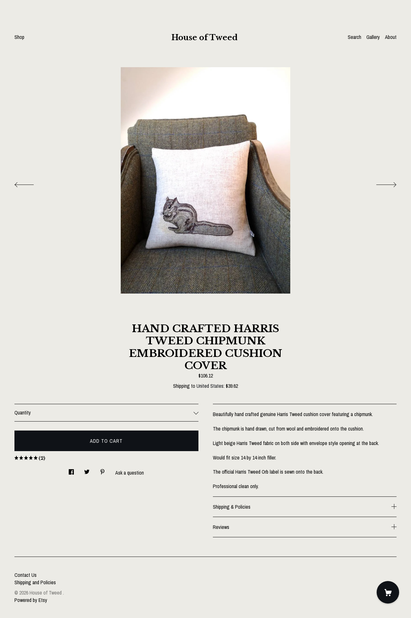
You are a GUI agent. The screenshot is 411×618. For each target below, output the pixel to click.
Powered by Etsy (30, 600)
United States (210, 385)
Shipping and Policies (35, 582)
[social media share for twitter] (87, 470)
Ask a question (129, 472)
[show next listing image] (380, 183)
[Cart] (388, 592)
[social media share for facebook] (71, 470)
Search (354, 37)
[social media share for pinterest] (102, 470)
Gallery (373, 37)
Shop (19, 37)
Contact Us (25, 574)
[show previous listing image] (30, 183)
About (391, 37)
